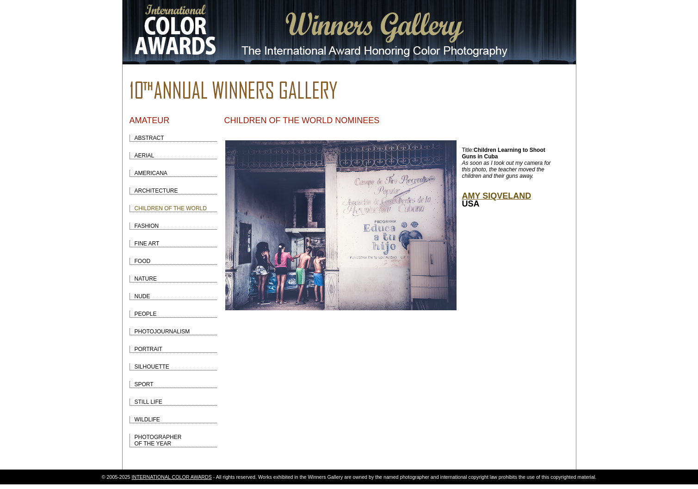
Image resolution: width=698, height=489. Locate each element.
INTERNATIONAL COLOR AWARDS (172, 477)
